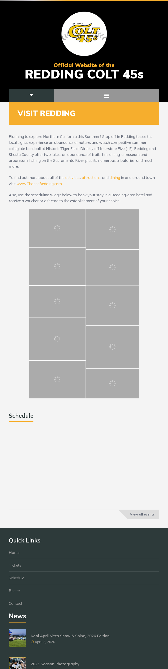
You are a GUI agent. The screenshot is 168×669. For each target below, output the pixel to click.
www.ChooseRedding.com (39, 183)
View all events (142, 514)
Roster (14, 591)
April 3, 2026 (45, 642)
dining (115, 177)
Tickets (15, 565)
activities (72, 177)
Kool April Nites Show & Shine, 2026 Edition (70, 636)
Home (14, 553)
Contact (15, 603)
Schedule (16, 578)
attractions (91, 177)
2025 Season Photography (55, 664)
